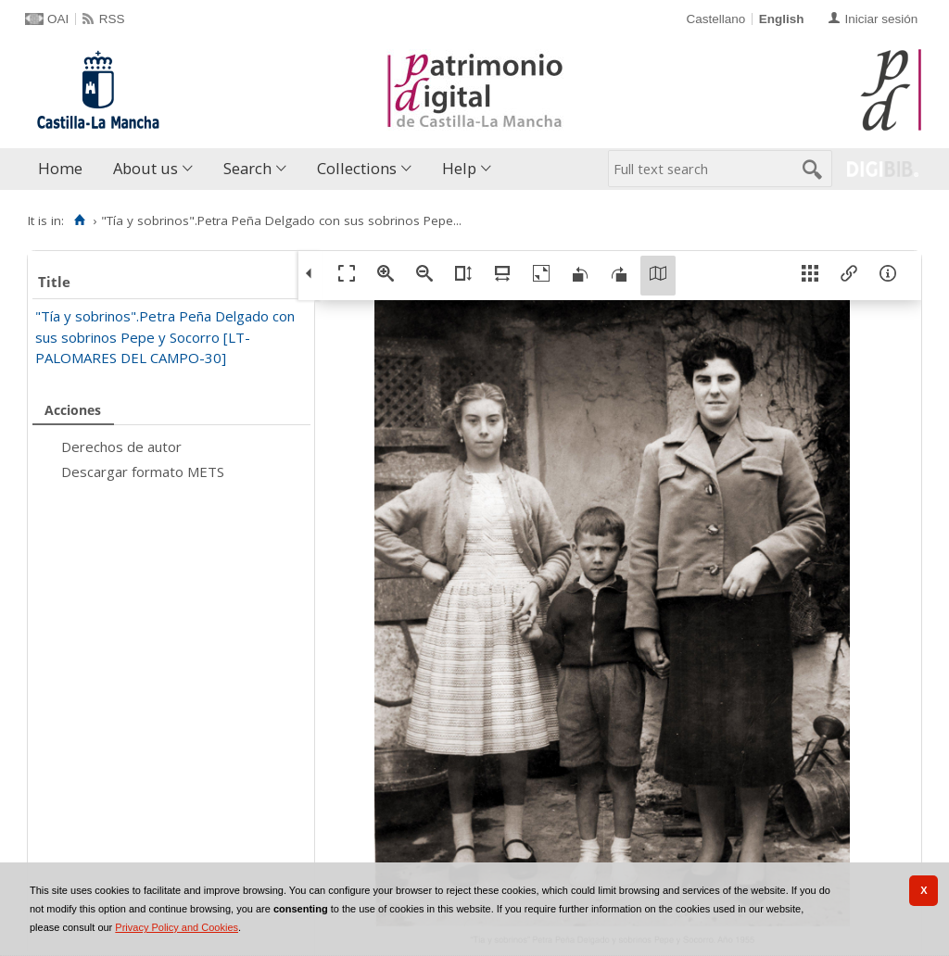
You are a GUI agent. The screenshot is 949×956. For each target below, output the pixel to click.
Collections (357, 168)
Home (60, 168)
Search (247, 168)
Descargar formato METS (142, 471)
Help (459, 168)
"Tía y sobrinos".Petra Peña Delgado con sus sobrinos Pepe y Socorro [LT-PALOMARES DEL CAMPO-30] (165, 337)
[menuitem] (64, 169)
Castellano (715, 19)
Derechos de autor (121, 446)
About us (145, 168)
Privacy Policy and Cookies (176, 927)
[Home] (79, 220)
